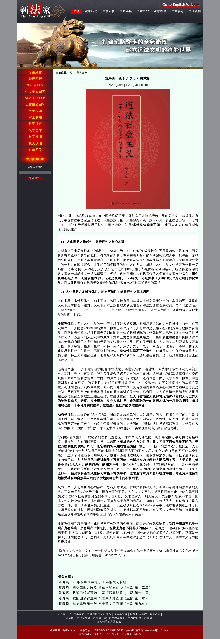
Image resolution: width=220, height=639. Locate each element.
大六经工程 (64, 614)
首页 (70, 72)
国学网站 (79, 614)
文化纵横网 (83, 617)
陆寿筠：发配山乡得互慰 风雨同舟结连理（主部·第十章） (104, 598)
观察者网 (155, 614)
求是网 (148, 617)
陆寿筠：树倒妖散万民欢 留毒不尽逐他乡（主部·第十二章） (105, 587)
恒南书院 (102, 621)
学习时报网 (134, 617)
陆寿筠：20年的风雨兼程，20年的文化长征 (93, 582)
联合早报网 (120, 614)
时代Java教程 (138, 614)
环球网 (70, 617)
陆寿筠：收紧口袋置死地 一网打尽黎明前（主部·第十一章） (105, 593)
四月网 (97, 617)
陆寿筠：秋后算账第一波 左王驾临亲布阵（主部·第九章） (104, 603)
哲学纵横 (82, 72)
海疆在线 (115, 621)
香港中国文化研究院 (99, 614)
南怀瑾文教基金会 (114, 617)
